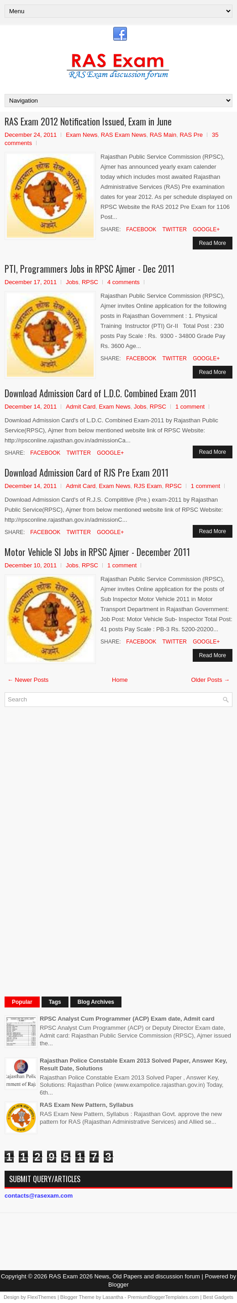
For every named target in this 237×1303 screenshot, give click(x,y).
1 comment (190, 406)
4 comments (123, 282)
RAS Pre (191, 134)
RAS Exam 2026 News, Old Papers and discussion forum (124, 1276)
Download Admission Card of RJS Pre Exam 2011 (87, 472)
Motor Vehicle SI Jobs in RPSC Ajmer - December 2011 (97, 552)
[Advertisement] (73, 850)
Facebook (140, 229)
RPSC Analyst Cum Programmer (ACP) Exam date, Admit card (127, 1018)
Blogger (118, 1284)
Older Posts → (210, 679)
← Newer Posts (27, 679)
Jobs (72, 282)
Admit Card (80, 406)
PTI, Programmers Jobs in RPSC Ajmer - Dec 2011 (89, 269)
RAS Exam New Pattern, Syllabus (86, 1104)
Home (120, 679)
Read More (212, 243)
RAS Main (163, 134)
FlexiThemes (41, 1297)
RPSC (90, 282)
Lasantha (113, 1297)
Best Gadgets (218, 1297)
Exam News (81, 134)
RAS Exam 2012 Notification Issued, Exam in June (88, 121)
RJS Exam (148, 486)
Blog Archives (96, 1002)
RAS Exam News (124, 134)
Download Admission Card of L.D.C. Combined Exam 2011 (100, 393)
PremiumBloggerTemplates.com (163, 1297)
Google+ (205, 229)
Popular (22, 1002)
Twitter (173, 229)
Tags (55, 1002)
